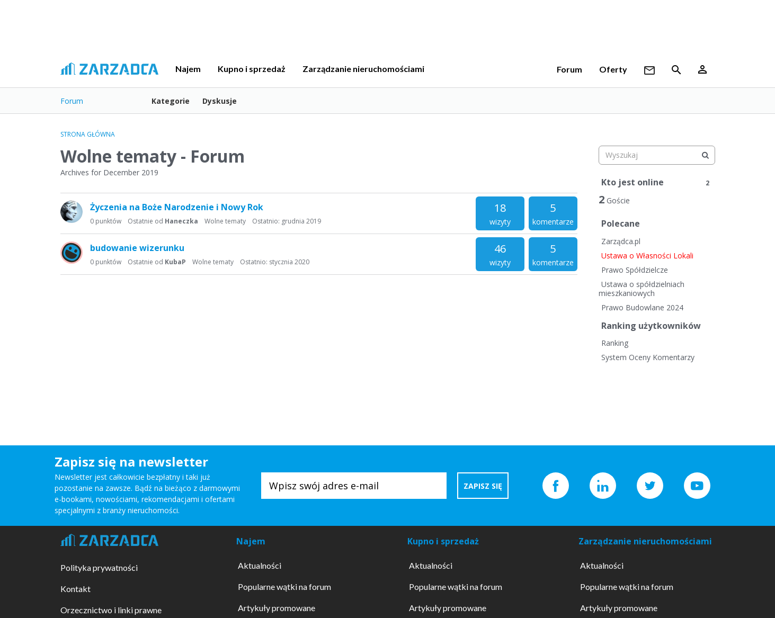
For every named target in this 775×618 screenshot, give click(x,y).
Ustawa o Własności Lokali (647, 255)
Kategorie (171, 101)
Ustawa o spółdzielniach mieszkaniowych (641, 289)
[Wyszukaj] (705, 155)
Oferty (613, 69)
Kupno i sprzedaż (252, 69)
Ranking (614, 343)
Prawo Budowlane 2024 (642, 307)
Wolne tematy (225, 221)
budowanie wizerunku (137, 248)
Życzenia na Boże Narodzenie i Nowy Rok (176, 207)
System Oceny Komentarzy (647, 357)
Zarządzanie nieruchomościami (363, 69)
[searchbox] (657, 155)
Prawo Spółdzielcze (634, 270)
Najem (188, 69)
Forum (569, 69)
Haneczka (181, 221)
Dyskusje (219, 101)
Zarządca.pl (620, 241)
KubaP (175, 261)
